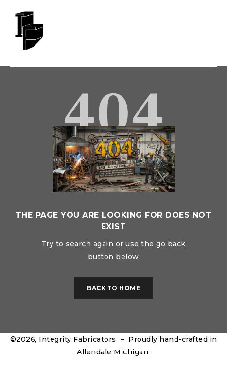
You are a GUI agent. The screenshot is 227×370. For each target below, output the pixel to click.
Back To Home (113, 288)
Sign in (192, 33)
